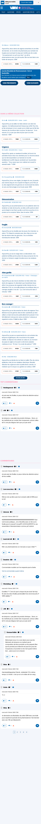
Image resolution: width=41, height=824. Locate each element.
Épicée (18, 12)
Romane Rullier (12, 632)
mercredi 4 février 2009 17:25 (10, 494)
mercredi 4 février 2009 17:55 (10, 692)
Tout (3, 12)
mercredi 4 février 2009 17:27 (10, 516)
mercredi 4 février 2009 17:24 (10, 392)
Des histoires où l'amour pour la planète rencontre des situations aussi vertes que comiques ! (19, 74)
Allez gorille (6, 273)
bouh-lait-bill (7, 539)
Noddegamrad (8, 388)
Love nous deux (8, 489)
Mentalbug (7, 584)
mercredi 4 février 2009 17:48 (10, 669)
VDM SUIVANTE (32, 83)
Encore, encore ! (20, 377)
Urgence (5, 147)
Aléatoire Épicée (28, 12)
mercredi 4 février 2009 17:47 (10, 415)
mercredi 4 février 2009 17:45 (10, 588)
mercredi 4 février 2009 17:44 (10, 564)
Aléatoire (10, 12)
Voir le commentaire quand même (13, 571)
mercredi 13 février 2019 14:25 (13, 637)
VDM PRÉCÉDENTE (9, 83)
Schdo (5, 687)
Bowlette (6, 560)
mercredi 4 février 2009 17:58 (10, 712)
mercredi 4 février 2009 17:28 (10, 543)
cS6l (4, 410)
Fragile (4, 225)
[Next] (26, 732)
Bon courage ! (7, 304)
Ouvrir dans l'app (26, 2)
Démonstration (8, 199)
